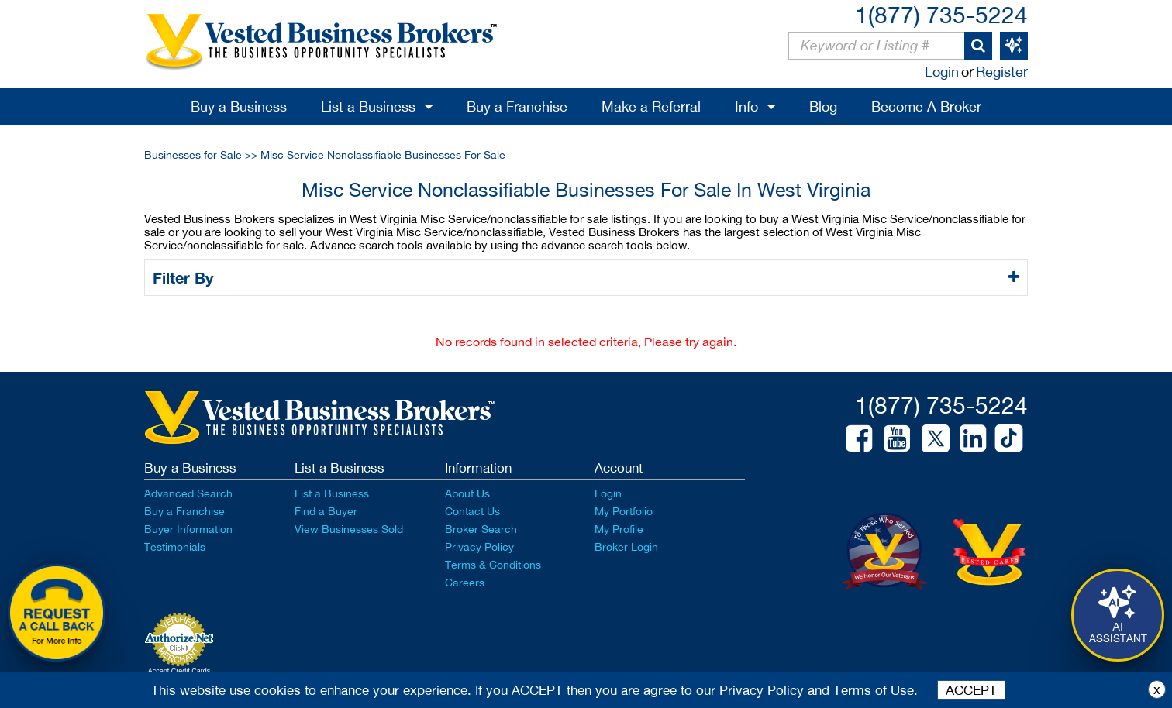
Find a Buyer (326, 511)
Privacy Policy (479, 547)
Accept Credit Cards (179, 671)
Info (746, 106)
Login (942, 72)
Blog (823, 106)
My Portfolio (624, 511)
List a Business (368, 106)
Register (1002, 72)
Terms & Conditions (493, 564)
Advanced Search (188, 493)
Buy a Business (239, 106)
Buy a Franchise (517, 106)
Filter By (186, 277)
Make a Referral (651, 106)
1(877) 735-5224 (941, 14)
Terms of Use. (875, 690)
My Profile (619, 529)
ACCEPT (971, 690)
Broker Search (481, 529)
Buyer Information (188, 529)
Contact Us (472, 511)
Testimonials (174, 547)
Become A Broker (926, 106)
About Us (467, 493)
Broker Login (626, 547)
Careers (464, 582)
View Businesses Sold (349, 529)
